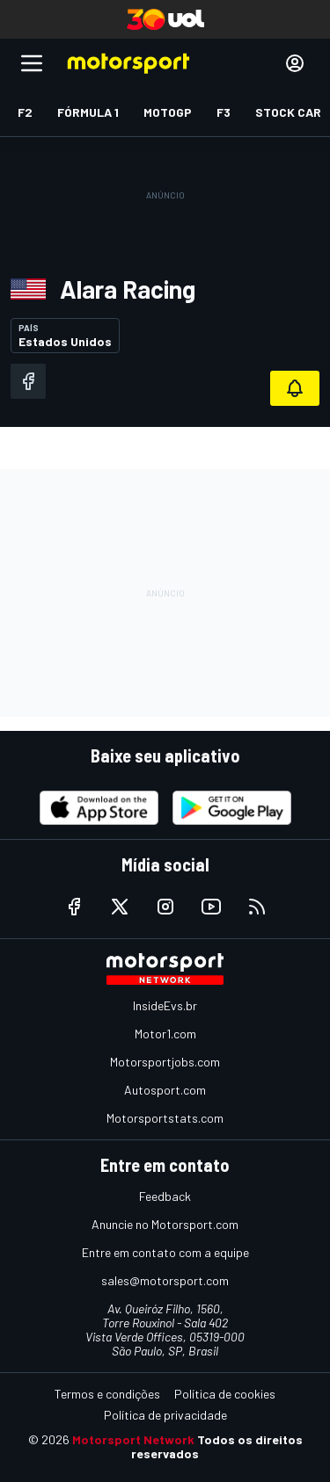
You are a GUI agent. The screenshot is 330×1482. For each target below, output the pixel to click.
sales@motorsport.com (165, 1280)
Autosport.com (165, 1089)
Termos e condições (107, 1393)
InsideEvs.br (165, 1005)
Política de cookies (224, 1393)
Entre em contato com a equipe (165, 1252)
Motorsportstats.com (165, 1117)
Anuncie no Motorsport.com (165, 1224)
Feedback (165, 1196)
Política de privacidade (165, 1414)
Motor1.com (165, 1033)
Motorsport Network (133, 1439)
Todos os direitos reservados (217, 1446)
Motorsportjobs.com (165, 1061)
